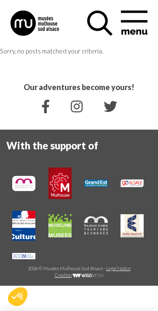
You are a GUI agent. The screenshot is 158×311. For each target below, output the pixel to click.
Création (79, 275)
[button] (18, 297)
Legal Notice (118, 268)
